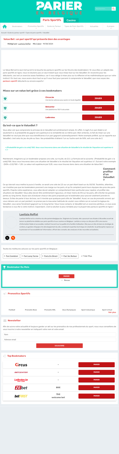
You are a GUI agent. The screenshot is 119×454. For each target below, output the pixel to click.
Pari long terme (31, 256)
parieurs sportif (10, 81)
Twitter (86, 418)
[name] (59, 335)
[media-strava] (13, 238)
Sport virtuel (107, 310)
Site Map (93, 418)
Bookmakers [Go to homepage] (17, 26)
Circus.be (49, 97)
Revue (65, 280)
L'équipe (50, 418)
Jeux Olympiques (69, 310)
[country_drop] (61, 424)
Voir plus (112, 312)
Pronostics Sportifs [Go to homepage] (36, 26)
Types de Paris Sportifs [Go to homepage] (73, 26)
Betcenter (50, 107)
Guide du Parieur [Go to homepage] (54, 26)
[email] (59, 340)
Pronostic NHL (50, 310)
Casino (71, 20)
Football (12, 310)
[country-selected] (59, 425)
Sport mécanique (88, 310)
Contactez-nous (78, 418)
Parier (66, 276)
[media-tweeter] (7, 238)
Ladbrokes (50, 117)
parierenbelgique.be (40, 418)
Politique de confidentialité (63, 418)
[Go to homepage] (5, 28)
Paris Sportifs (52, 20)
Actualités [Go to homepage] (94, 26)
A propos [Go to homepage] (110, 26)
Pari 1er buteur (70, 256)
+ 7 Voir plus (86, 256)
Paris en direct (51, 256)
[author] (4, 44)
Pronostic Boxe (31, 310)
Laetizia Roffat (28, 214)
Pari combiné (12, 256)
